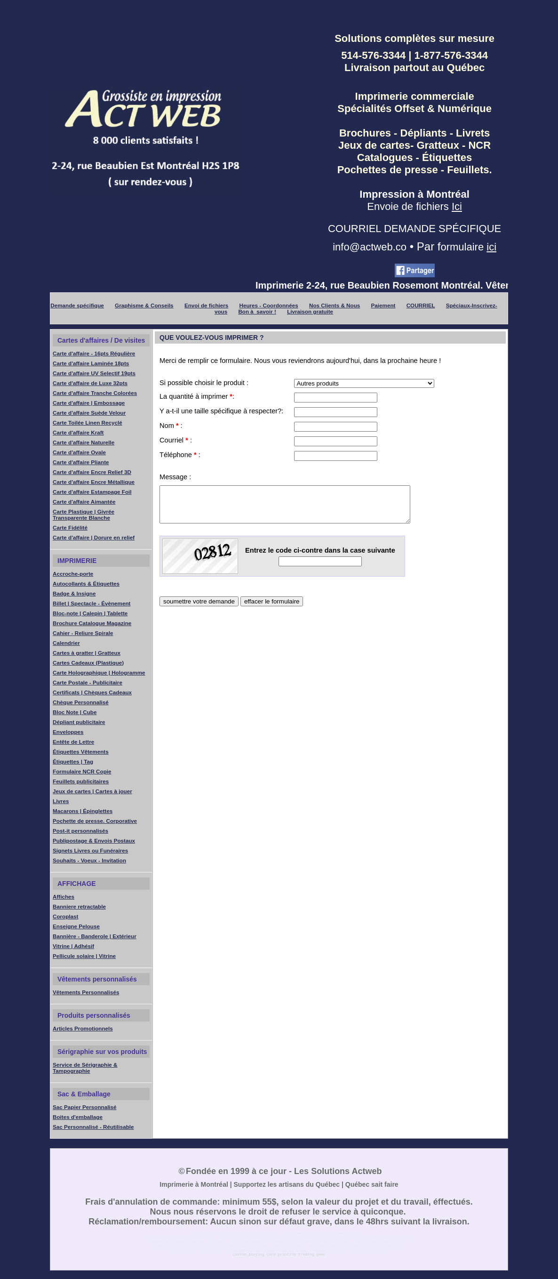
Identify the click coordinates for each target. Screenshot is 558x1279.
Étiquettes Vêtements (81, 753)
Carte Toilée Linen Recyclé (87, 424)
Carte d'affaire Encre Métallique (94, 484)
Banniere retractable (79, 908)
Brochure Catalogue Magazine (92, 625)
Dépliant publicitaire (79, 724)
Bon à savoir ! (257, 313)
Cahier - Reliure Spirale (83, 635)
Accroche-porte (73, 575)
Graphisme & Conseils (144, 307)
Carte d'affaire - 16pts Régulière (94, 355)
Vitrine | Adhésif (73, 948)
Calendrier (66, 645)
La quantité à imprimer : (196, 398)
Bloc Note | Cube (74, 714)
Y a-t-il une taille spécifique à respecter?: (221, 413)
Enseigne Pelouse (76, 928)
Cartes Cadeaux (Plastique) (88, 664)
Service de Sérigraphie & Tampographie (85, 1069)
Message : (175, 479)
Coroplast (65, 918)
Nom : (171, 427)
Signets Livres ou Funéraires (90, 852)
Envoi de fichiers (206, 307)
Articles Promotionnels (83, 1030)
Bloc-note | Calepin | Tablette (90, 615)
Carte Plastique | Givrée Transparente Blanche (83, 516)
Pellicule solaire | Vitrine (84, 958)
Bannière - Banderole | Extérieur (94, 938)
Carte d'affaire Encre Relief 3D (92, 474)
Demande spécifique (77, 307)
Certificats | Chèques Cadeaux (92, 694)
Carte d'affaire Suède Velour (89, 414)
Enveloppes (68, 734)
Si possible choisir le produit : (203, 384)
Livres (61, 803)
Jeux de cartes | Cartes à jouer (92, 793)
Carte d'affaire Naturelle (83, 444)
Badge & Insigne (74, 595)
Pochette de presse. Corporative (95, 823)
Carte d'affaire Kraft (78, 434)
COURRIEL (421, 307)
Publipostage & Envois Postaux (94, 842)
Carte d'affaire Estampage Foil (92, 494)
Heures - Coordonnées (268, 307)
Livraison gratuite (310, 313)
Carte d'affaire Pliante (81, 464)
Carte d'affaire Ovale (79, 454)
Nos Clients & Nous (334, 307)
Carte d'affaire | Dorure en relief (94, 539)
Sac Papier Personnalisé (85, 1109)
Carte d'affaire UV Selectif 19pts (94, 375)
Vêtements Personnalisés (86, 994)
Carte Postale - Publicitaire (87, 684)
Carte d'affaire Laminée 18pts (91, 365)
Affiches (63, 898)
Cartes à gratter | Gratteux (86, 655)
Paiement (383, 307)
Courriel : (175, 442)
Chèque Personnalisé (81, 704)
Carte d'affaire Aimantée (84, 503)
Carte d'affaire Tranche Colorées (95, 395)
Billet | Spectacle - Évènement (91, 605)
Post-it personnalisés (80, 832)
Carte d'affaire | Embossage (89, 405)
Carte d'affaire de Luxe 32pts (90, 385)
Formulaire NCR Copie (82, 773)
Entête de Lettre (73, 743)
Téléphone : (179, 456)
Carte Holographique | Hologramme (99, 674)
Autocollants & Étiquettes (86, 585)
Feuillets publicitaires (81, 783)
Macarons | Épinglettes (82, 813)
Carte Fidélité (70, 529)
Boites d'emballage (78, 1119)
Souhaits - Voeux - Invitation (89, 862)
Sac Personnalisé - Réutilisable (93, 1129)
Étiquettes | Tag (73, 763)
